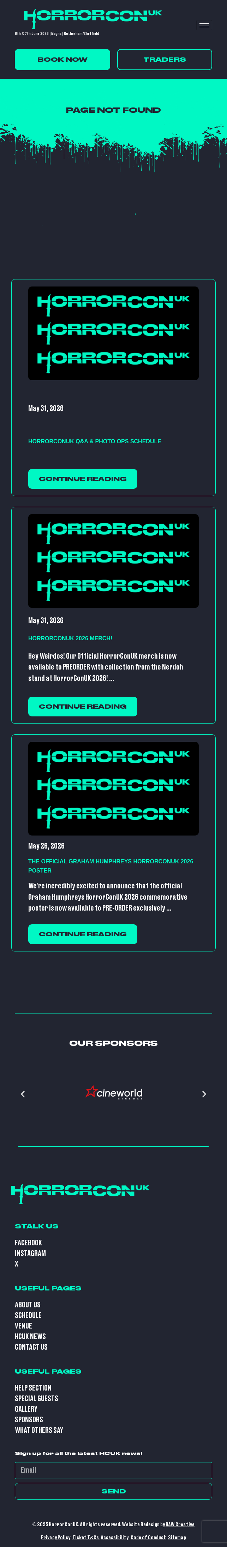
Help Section (33, 1388)
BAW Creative (180, 1524)
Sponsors (29, 1420)
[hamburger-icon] (204, 25)
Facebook (28, 1243)
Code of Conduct (148, 1537)
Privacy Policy (55, 1537)
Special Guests (36, 1399)
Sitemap (177, 1537)
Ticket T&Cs (86, 1537)
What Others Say (39, 1430)
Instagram (30, 1253)
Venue (23, 1326)
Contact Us (31, 1347)
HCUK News (30, 1336)
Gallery (26, 1409)
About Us (28, 1305)
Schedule (28, 1315)
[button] (22, 1094)
